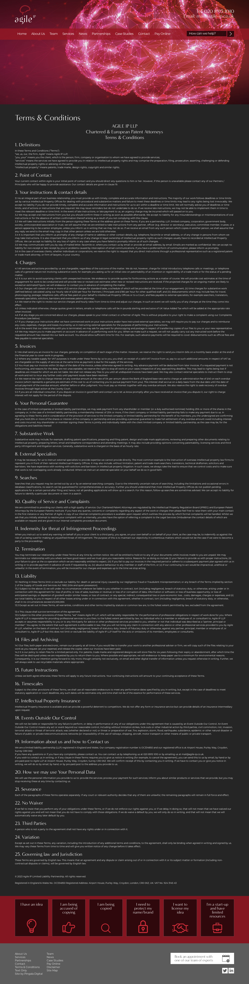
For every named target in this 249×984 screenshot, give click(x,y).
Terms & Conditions (27, 967)
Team (54, 34)
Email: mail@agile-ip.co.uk (209, 16)
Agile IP (25, 14)
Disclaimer (53, 967)
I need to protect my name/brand (143, 908)
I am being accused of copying (69, 908)
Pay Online (162, 34)
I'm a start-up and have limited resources (217, 910)
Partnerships (101, 34)
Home (22, 34)
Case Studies (124, 34)
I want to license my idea (180, 908)
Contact (144, 34)
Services (68, 34)
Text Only (21, 970)
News (83, 34)
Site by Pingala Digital (29, 974)
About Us (38, 34)
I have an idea (31, 904)
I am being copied (106, 906)
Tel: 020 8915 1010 (215, 11)
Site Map (52, 970)
